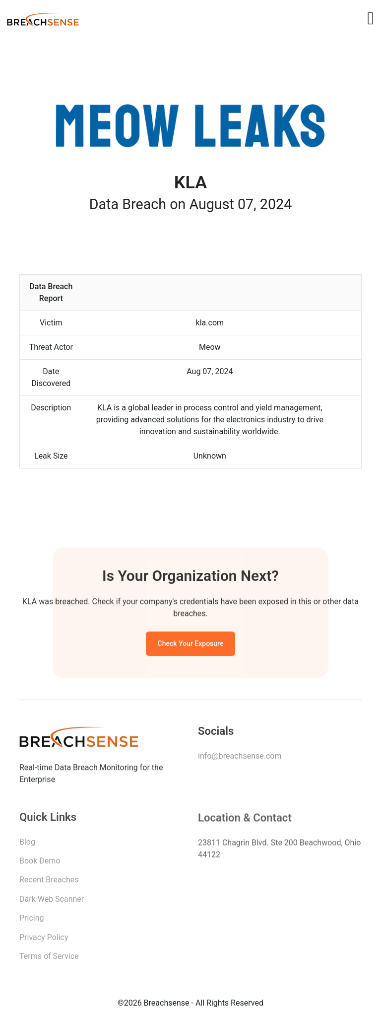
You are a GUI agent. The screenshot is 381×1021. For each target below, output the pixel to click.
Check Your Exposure (191, 645)
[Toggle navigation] (370, 18)
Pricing (31, 921)
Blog (27, 845)
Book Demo (39, 864)
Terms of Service (49, 959)
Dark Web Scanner (51, 902)
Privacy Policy (43, 940)
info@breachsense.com (239, 758)
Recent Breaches (49, 883)
